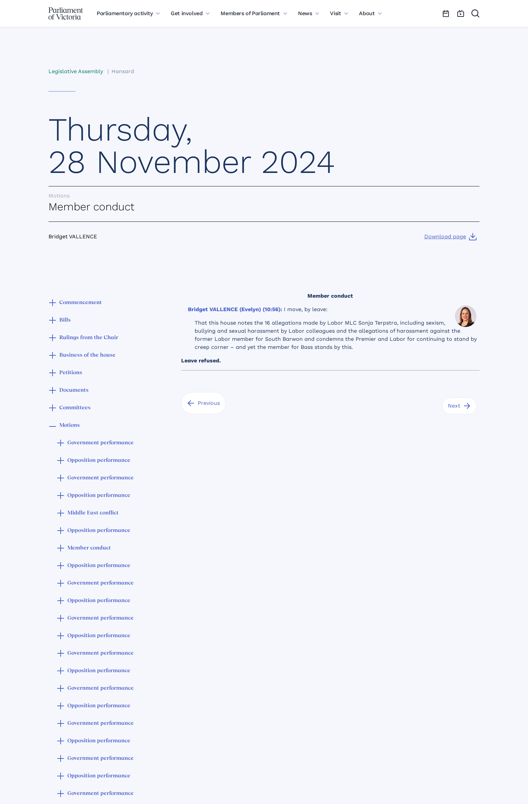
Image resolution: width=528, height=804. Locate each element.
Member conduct (89, 548)
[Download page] (450, 237)
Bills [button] (65, 320)
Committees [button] (75, 408)
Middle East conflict (93, 513)
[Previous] (203, 403)
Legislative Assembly (75, 71)
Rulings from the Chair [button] (88, 337)
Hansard (122, 71)
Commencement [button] (80, 302)
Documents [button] (74, 390)
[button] (52, 303)
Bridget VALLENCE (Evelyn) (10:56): (235, 309)
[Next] (459, 405)
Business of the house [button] (87, 355)
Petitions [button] (70, 372)
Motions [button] (69, 425)
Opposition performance (98, 460)
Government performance (100, 443)
